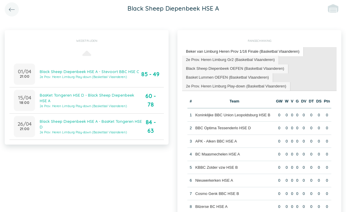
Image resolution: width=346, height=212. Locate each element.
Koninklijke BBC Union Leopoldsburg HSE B (232, 115)
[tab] (243, 51)
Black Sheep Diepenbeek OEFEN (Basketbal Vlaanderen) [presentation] (235, 68)
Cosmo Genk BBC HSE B (217, 193)
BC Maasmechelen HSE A (217, 154)
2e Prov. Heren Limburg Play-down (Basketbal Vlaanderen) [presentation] (236, 86)
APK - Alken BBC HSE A (216, 141)
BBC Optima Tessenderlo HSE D (223, 128)
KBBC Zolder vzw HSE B (216, 167)
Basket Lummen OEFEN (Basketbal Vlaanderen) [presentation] (227, 77)
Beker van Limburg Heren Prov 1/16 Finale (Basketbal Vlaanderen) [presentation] (243, 51)
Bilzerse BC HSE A (211, 206)
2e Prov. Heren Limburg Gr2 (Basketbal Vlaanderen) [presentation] (230, 59)
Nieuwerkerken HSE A (214, 180)
